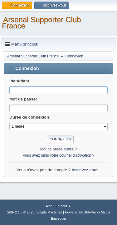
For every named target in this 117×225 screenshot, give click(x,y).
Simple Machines (49, 212)
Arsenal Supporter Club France (41, 22)
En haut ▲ (63, 206)
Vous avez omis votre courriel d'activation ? (58, 155)
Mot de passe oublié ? (58, 149)
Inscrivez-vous (86, 170)
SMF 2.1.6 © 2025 (20, 212)
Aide (49, 206)
